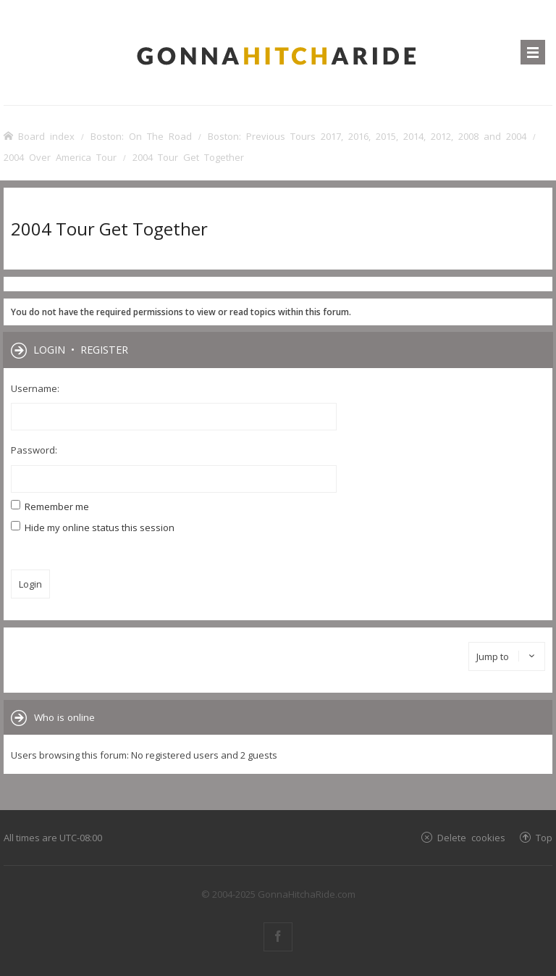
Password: (34, 449)
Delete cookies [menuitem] (471, 837)
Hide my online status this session (92, 527)
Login (49, 349)
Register (104, 349)
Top (544, 837)
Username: (35, 388)
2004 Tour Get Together (109, 229)
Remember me (50, 506)
